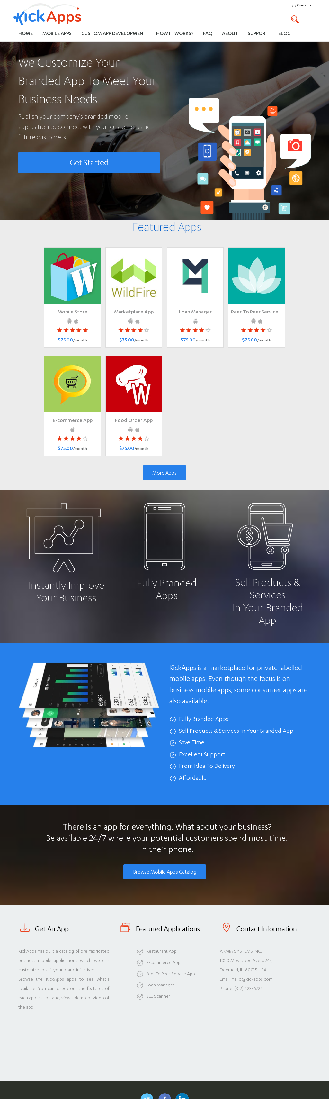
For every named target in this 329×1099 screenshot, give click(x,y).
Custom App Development (114, 33)
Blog (284, 33)
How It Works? (177, 33)
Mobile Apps (57, 33)
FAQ (207, 33)
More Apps (164, 473)
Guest (302, 5)
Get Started (89, 162)
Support (258, 33)
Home (25, 33)
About (230, 33)
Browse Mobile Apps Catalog (164, 872)
